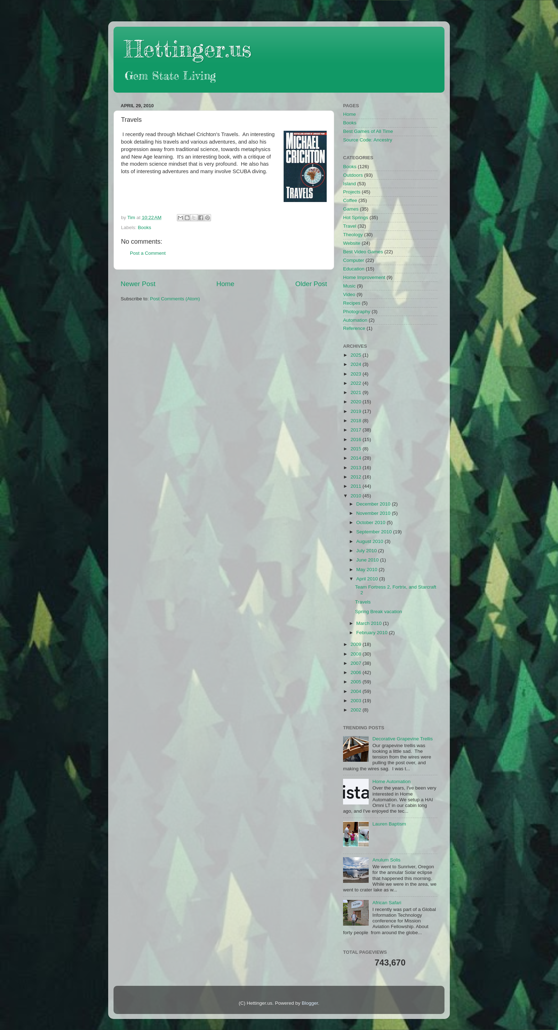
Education (353, 268)
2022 (357, 383)
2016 (357, 439)
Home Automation (391, 781)
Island (349, 183)
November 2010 (374, 513)
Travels (363, 602)
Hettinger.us (187, 49)
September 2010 (374, 531)
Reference (354, 328)
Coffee (350, 200)
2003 (357, 700)
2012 (357, 477)
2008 (357, 654)
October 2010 (371, 522)
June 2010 (368, 560)
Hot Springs (355, 217)
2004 (357, 691)
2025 (357, 355)
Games (351, 209)
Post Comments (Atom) (175, 298)
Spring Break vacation (378, 611)
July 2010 (367, 550)
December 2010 (374, 504)
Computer (353, 260)
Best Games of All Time (368, 131)
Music (349, 286)
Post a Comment (148, 253)
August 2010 (370, 541)
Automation (355, 320)
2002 (357, 710)
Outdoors (353, 175)
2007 (357, 663)
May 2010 (367, 569)
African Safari (386, 902)
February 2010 (372, 632)
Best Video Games (363, 251)
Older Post (311, 284)
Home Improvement (364, 277)
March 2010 (369, 623)
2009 (357, 644)
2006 (357, 672)
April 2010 (367, 578)
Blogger (310, 1003)
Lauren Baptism (389, 824)
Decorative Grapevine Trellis (402, 738)
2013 (357, 467)
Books (144, 227)
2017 (357, 430)
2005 (357, 681)
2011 (357, 486)
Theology (353, 234)
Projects (351, 192)
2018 (357, 420)
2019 (357, 411)
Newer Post (138, 284)
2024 (357, 364)
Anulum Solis (386, 860)
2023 (357, 374)
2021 (357, 392)
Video (349, 294)
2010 (357, 495)
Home (225, 284)
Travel (349, 226)
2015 (357, 448)
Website (351, 243)
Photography (356, 311)
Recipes (351, 303)
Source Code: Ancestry (367, 140)
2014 (357, 458)
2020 (357, 401)
